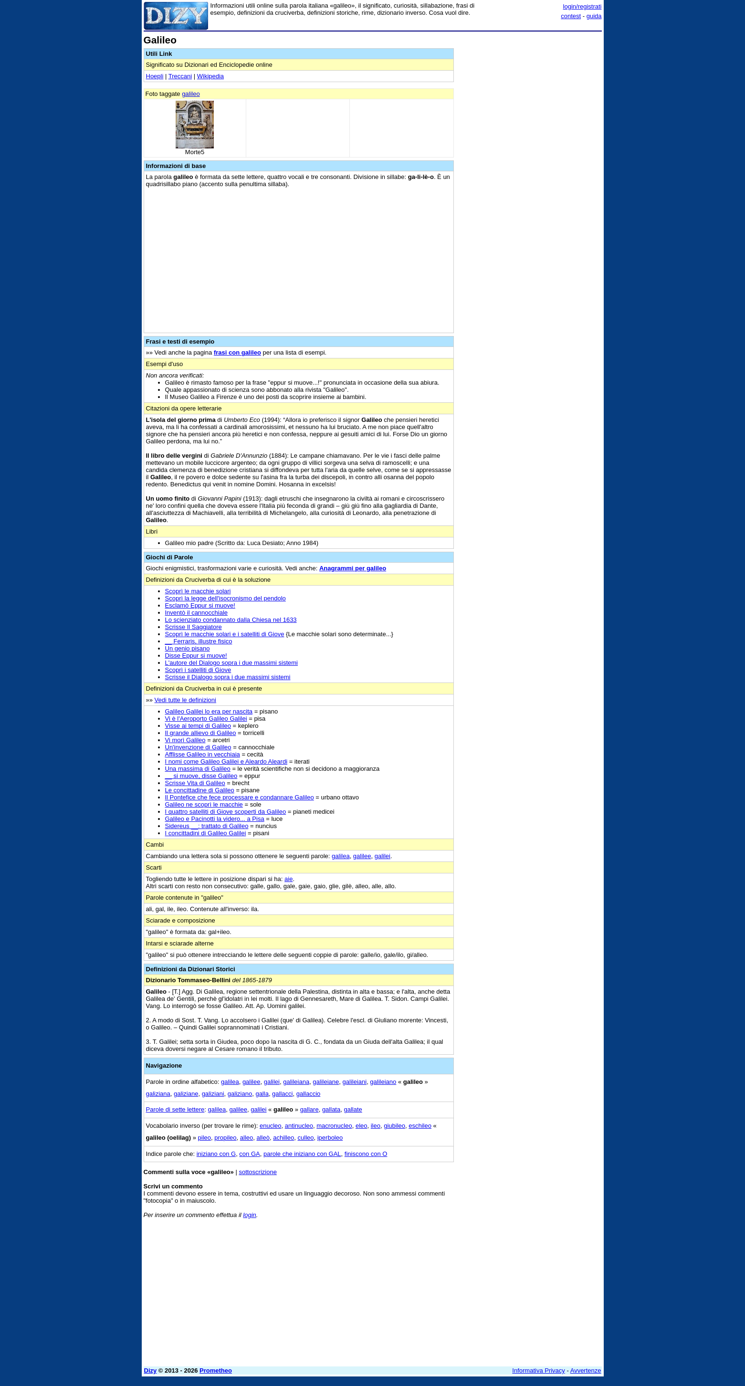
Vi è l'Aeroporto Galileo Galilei (206, 718)
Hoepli (155, 76)
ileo (375, 1125)
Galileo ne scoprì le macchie (204, 804)
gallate (353, 1109)
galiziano (240, 1093)
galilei (382, 856)
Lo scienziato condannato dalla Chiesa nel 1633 (231, 619)
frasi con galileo (237, 352)
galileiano (383, 1081)
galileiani (355, 1081)
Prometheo (215, 1370)
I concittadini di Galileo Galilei (205, 833)
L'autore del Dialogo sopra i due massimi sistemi (231, 662)
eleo (361, 1125)
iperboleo (330, 1137)
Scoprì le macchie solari (198, 591)
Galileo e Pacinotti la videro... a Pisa (214, 818)
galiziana (158, 1093)
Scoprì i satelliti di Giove (198, 669)
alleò (263, 1137)
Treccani (180, 76)
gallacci (282, 1093)
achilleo (283, 1137)
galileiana (296, 1081)
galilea (341, 856)
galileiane (326, 1081)
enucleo (271, 1125)
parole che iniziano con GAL (302, 1153)
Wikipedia (210, 76)
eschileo (420, 1125)
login (249, 1214)
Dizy (150, 1370)
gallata (331, 1109)
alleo (246, 1137)
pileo (204, 1137)
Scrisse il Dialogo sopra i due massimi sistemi (228, 677)
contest (571, 16)
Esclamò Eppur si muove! (200, 605)
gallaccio (308, 1093)
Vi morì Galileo (185, 740)
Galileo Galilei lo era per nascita (209, 711)
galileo (191, 93)
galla (261, 1093)
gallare (309, 1109)
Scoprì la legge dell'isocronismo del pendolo (225, 598)
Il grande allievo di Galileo (200, 732)
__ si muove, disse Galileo (201, 775)
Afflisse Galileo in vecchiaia (202, 754)
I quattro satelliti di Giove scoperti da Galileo (225, 811)
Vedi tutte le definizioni (185, 700)
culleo (306, 1137)
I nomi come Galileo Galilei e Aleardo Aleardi (226, 761)
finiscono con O (366, 1153)
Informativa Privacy (538, 1370)
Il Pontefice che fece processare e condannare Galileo (239, 797)
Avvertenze (585, 1370)
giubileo (394, 1125)
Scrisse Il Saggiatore (193, 626)
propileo (225, 1137)
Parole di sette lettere (175, 1109)
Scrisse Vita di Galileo (195, 783)
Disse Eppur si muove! (196, 655)
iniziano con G (216, 1153)
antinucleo (299, 1125)
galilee (362, 856)
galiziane (186, 1093)
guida (594, 16)
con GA (249, 1153)
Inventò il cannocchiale (196, 612)
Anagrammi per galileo (352, 568)
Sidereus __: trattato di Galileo (207, 826)
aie (288, 878)
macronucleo (334, 1125)
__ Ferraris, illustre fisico (198, 641)
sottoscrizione (257, 1172)
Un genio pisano (187, 648)
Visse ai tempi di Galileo (198, 725)
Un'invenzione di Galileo (198, 747)
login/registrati (582, 6)
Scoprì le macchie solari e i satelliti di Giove (224, 634)
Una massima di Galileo (198, 768)
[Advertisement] (530, 178)
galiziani (213, 1093)
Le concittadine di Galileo (199, 790)
